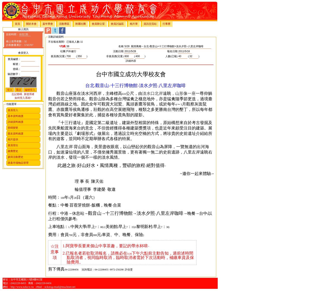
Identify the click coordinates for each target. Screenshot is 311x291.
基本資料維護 (15, 116)
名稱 (121, 46)
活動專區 (64, 23)
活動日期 (118, 51)
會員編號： (14, 59)
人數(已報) (171, 56)
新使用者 (29, 94)
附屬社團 (80, 23)
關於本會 (31, 23)
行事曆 (166, 23)
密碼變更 (13, 127)
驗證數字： (14, 74)
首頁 (17, 23)
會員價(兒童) (58, 56)
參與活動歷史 (15, 156)
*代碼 (62, 46)
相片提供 (13, 139)
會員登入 (13, 110)
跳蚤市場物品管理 (18, 162)
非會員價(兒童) (115, 56)
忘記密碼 (17, 94)
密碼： (17, 69)
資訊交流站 (150, 23)
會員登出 (13, 145)
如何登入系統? (23, 97)
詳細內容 (131, 60)
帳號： (17, 64)
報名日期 (172, 51)
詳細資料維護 (15, 121)
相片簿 (134, 23)
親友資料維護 (15, 133)
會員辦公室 (98, 23)
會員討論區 (117, 23)
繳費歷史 (13, 151)
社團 (62, 51)
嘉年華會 (48, 23)
